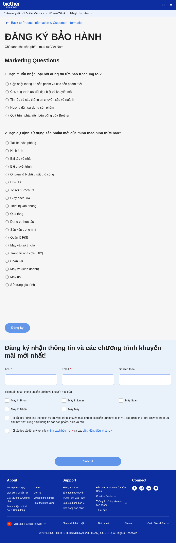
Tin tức (37, 487)
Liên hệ (38, 492)
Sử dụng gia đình (20, 285)
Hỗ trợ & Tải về (57, 13)
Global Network (34, 523)
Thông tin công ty (16, 487)
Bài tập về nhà (18, 158)
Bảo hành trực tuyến (73, 492)
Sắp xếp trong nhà (20, 229)
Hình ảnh (14, 150)
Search (164, 5)
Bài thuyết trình (18, 166)
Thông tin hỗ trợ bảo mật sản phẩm (109, 503)
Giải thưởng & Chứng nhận (18, 499)
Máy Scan (131, 400)
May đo (13, 277)
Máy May (73, 409)
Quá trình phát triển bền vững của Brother (37, 115)
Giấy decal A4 (17, 198)
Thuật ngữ (101, 510)
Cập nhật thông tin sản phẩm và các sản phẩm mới (43, 84)
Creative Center (104, 496)
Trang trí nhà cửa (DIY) (24, 253)
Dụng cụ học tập (19, 221)
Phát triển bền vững (44, 503)
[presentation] (35, 306)
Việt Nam (15, 524)
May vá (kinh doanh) (22, 269)
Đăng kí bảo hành (79, 13)
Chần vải (14, 261)
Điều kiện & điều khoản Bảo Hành (111, 489)
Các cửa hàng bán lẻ (73, 503)
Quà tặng (14, 214)
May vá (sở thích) (20, 245)
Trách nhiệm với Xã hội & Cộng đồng (17, 508)
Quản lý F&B (16, 237)
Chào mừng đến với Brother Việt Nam (24, 13)
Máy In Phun (19, 400)
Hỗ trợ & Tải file (70, 487)
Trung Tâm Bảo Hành (73, 497)
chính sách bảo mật (59, 430)
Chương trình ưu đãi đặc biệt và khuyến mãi (38, 92)
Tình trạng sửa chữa (73, 508)
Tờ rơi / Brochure (19, 190)
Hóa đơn (14, 182)
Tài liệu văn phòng (20, 143)
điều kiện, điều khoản (96, 430)
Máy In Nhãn (19, 409)
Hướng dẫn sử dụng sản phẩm (29, 107)
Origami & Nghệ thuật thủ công (29, 174)
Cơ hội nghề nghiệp (44, 497)
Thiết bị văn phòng (20, 206)
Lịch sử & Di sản (16, 492)
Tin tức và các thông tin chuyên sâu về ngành (39, 99)
